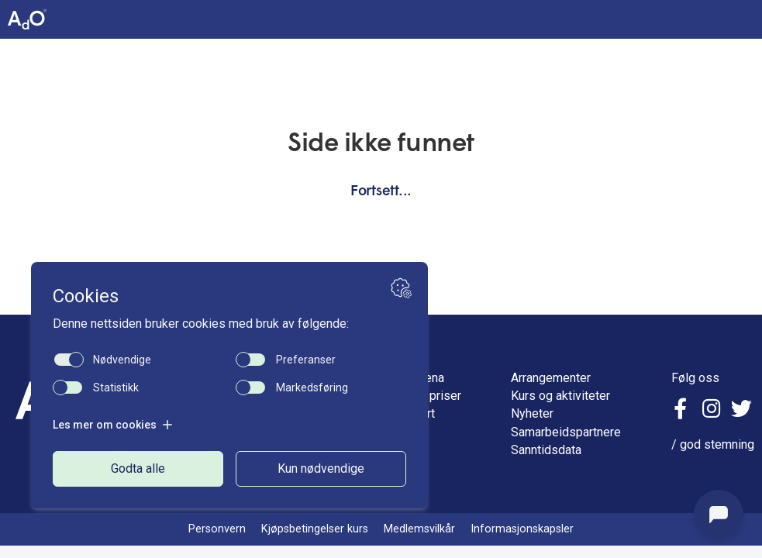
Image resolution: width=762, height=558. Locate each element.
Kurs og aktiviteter (560, 395)
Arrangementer (551, 377)
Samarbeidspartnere (566, 432)
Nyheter (532, 413)
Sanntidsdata (546, 450)
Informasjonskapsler (522, 529)
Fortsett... (381, 191)
